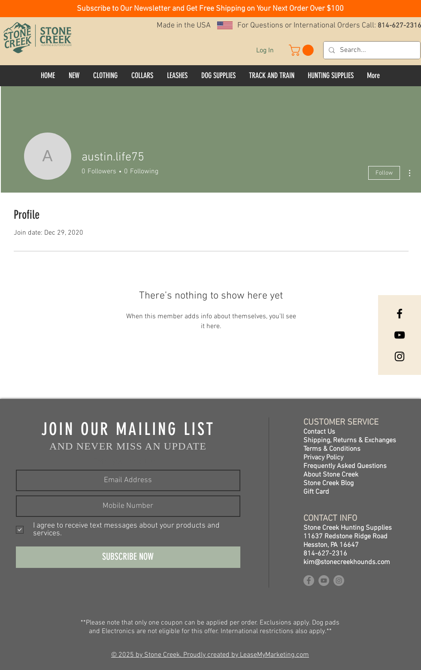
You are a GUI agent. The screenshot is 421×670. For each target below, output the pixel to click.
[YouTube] (399, 335)
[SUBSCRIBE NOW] (128, 557)
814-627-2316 (325, 553)
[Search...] (371, 50)
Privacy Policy (323, 457)
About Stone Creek (330, 475)
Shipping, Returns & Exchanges (349, 440)
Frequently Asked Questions (345, 466)
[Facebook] (399, 313)
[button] (210, 8)
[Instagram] (399, 356)
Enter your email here (128, 462)
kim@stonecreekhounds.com (346, 562)
